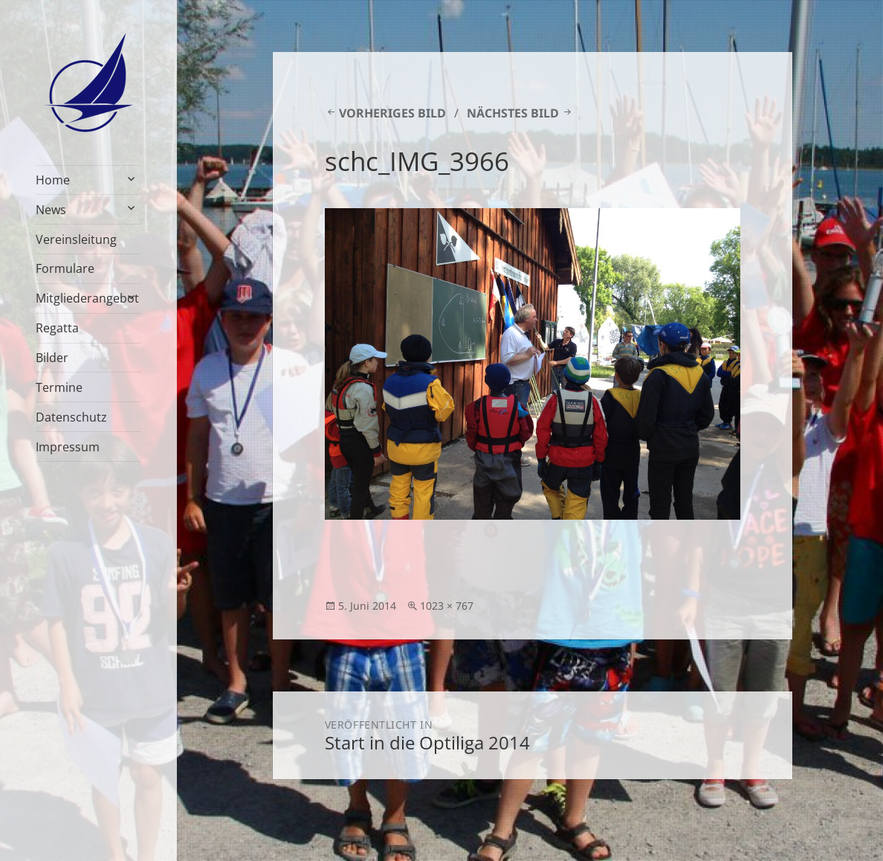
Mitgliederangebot (87, 298)
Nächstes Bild (513, 113)
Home (53, 180)
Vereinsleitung (76, 239)
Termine (59, 387)
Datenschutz (71, 417)
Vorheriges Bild (392, 113)
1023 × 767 (446, 606)
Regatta (57, 328)
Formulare (65, 268)
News (51, 209)
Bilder (52, 357)
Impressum (68, 447)
